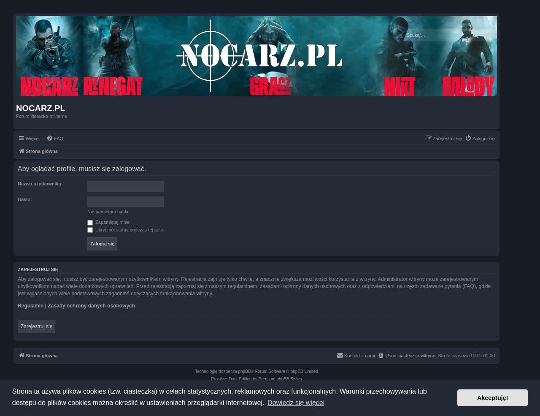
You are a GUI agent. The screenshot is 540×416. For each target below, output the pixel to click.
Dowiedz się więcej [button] (295, 402)
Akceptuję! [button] (492, 397)
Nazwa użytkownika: (40, 183)
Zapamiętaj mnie (108, 222)
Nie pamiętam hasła (107, 211)
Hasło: (25, 199)
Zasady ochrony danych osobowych (91, 306)
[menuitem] (54, 138)
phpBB (244, 371)
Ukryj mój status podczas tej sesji (125, 229)
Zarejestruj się (36, 326)
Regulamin (30, 306)
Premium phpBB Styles (280, 379)
